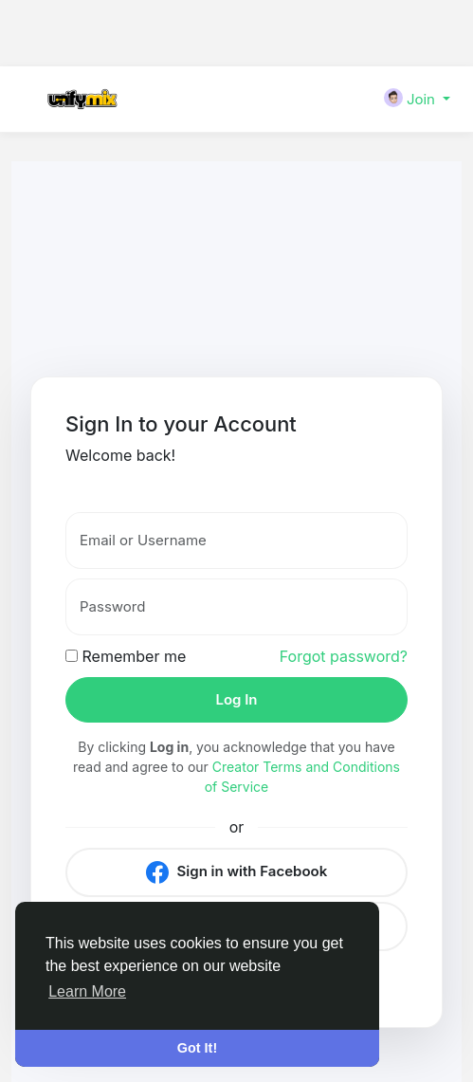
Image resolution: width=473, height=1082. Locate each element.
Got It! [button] (197, 1047)
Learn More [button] (87, 991)
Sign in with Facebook (236, 872)
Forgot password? (344, 656)
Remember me (125, 656)
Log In (236, 699)
